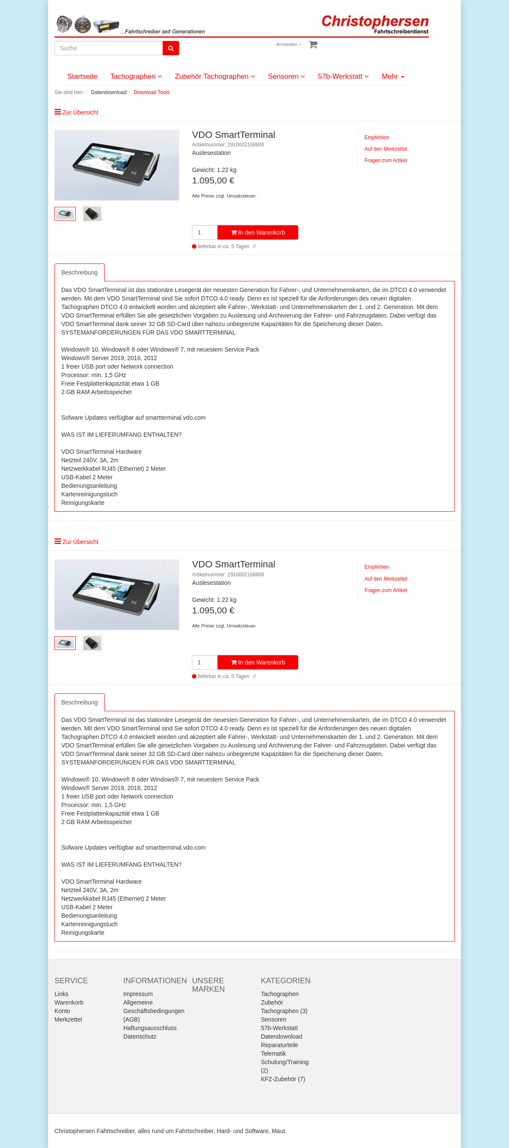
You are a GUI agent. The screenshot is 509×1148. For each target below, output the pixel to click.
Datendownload (281, 1036)
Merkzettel (68, 1019)
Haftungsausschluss (150, 1028)
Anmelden (289, 44)
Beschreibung (79, 272)
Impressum (138, 994)
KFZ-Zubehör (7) (283, 1079)
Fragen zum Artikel (385, 160)
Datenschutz (140, 1036)
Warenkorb (68, 1002)
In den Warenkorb (258, 232)
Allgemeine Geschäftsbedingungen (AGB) (154, 1011)
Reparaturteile (279, 1045)
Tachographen (136, 76)
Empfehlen (376, 137)
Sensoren (287, 76)
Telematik (273, 1053)
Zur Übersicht (80, 112)
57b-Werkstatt (343, 76)
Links (61, 994)
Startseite (82, 76)
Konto (62, 1011)
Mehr (393, 76)
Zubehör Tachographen (215, 76)
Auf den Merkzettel (385, 149)
